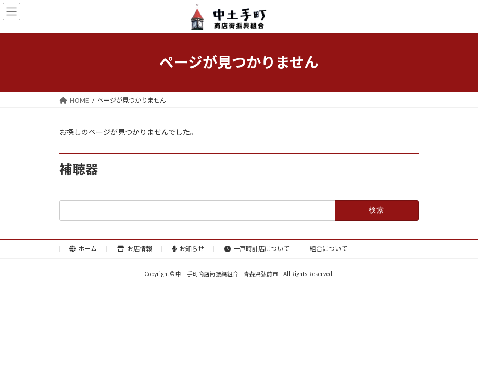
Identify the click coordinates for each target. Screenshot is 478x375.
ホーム (83, 249)
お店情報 (134, 249)
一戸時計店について (257, 249)
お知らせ (188, 249)
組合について (328, 249)
